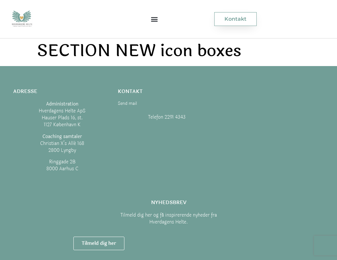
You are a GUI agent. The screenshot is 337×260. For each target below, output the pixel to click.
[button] (154, 19)
